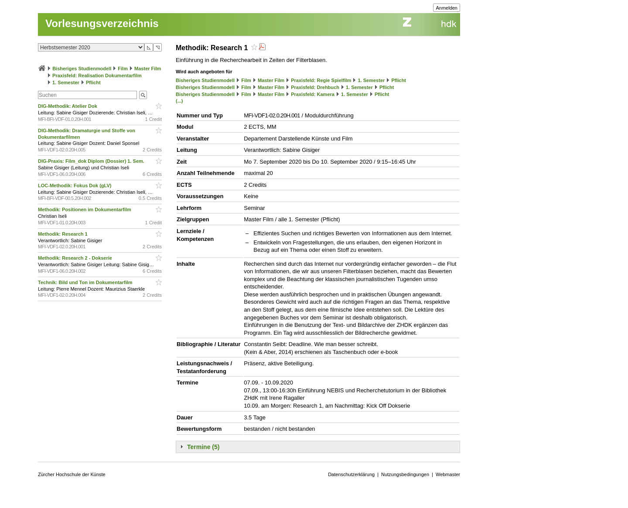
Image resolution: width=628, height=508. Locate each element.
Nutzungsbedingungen (405, 474)
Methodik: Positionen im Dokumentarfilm (85, 209)
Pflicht (93, 82)
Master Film (147, 68)
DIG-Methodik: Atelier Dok (68, 106)
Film (123, 68)
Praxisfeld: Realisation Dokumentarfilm (97, 75)
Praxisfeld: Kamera (312, 94)
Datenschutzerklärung (351, 474)
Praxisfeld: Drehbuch (315, 87)
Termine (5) (203, 446)
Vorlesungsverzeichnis (102, 23)
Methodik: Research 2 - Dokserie (75, 258)
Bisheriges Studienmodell (81, 68)
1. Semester (65, 82)
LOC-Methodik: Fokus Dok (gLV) (75, 185)
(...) (179, 100)
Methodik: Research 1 (63, 234)
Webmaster (448, 474)
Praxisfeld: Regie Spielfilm (321, 80)
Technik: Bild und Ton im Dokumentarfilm (86, 282)
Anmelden (446, 7)
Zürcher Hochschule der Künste (72, 474)
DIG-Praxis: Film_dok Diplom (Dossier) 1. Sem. (92, 161)
